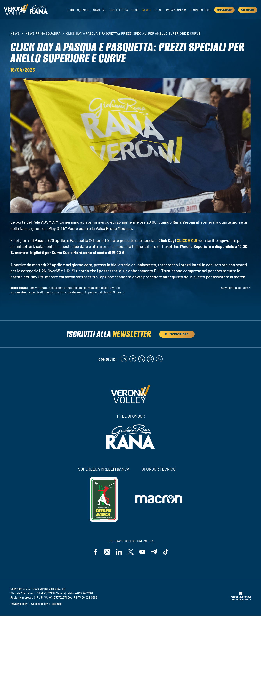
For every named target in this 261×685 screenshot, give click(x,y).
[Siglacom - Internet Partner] (241, 599)
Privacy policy (19, 603)
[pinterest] (150, 359)
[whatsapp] (159, 359)
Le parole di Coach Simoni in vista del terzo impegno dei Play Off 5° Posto (76, 292)
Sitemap (57, 603)
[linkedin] (124, 359)
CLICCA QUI (187, 240)
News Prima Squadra (42, 33)
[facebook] (132, 359)
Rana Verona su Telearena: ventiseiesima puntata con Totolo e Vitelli (74, 287)
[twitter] (141, 359)
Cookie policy (39, 603)
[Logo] (16, 10)
